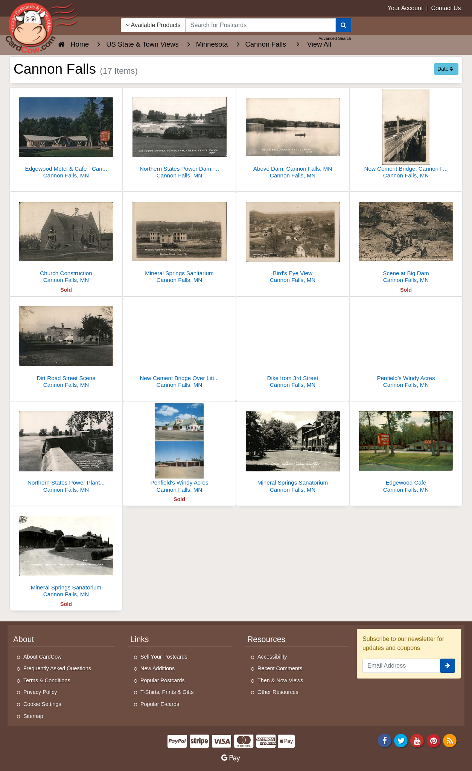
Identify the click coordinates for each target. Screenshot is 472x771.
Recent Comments (279, 668)
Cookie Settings (42, 704)
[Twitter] (401, 740)
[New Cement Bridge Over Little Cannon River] (179, 344)
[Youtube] (417, 740)
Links (139, 639)
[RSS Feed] (450, 740)
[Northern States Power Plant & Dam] (66, 449)
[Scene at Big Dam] (406, 239)
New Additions (157, 668)
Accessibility (272, 657)
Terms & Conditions (46, 680)
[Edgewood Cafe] (406, 449)
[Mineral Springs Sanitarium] (179, 239)
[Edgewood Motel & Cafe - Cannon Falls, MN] (66, 135)
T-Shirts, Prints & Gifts (167, 692)
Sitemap (33, 716)
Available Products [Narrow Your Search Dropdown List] (153, 25)
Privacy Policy (40, 692)
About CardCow (42, 657)
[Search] (343, 25)
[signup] (447, 666)
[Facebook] (385, 740)
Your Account (405, 8)
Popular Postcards (162, 680)
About (23, 639)
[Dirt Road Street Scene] (66, 344)
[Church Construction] (66, 239)
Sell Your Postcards (163, 657)
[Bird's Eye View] (292, 239)
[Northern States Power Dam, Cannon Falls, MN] (179, 135)
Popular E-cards (159, 704)
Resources (266, 639)
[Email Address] (401, 666)
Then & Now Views (280, 680)
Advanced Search (334, 38)
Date (445, 69)
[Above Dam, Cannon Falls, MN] (292, 135)
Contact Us (446, 8)
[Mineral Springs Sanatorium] (292, 449)
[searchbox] (260, 25)
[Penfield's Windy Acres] (406, 344)
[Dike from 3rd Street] (292, 344)
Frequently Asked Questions (57, 668)
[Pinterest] (434, 740)
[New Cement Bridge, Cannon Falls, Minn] (406, 135)
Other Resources (277, 692)
